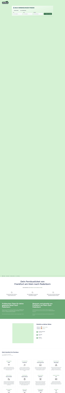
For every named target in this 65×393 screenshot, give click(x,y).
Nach (24, 12)
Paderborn (43, 328)
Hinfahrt (34, 12)
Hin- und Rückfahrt (23, 10)
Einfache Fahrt (16, 10)
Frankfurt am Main (45, 327)
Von (13, 12)
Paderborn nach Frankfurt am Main (36, 287)
